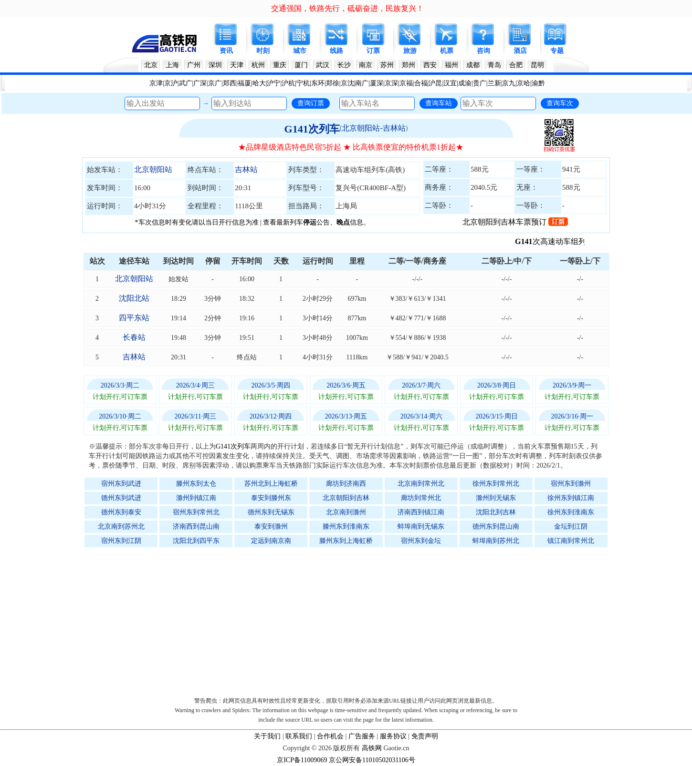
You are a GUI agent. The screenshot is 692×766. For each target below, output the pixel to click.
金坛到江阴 (570, 526)
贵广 (479, 83)
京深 (391, 83)
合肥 (516, 65)
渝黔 (538, 83)
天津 (236, 65)
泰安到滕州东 (271, 497)
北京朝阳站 (153, 169)
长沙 (344, 65)
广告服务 (361, 736)
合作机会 (330, 736)
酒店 (520, 50)
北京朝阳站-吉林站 (373, 128)
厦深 (376, 83)
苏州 (387, 65)
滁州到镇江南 (196, 497)
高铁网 (372, 748)
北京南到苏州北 (121, 526)
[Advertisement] (350, 619)
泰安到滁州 (271, 526)
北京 (150, 65)
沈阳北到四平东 (196, 540)
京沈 (347, 83)
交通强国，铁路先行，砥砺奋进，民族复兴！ (347, 8)
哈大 (259, 83)
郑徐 (332, 83)
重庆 (279, 65)
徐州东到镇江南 (570, 497)
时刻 (263, 50)
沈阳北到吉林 (496, 512)
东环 (318, 83)
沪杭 (288, 83)
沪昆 (435, 83)
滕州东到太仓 (196, 483)
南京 (365, 65)
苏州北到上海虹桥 (271, 483)
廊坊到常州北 (421, 497)
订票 (373, 50)
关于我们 (267, 736)
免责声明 (424, 736)
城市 (299, 50)
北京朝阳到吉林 (346, 497)
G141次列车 (312, 129)
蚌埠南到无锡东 (421, 526)
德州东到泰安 (121, 512)
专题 (557, 50)
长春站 (134, 337)
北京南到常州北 (421, 483)
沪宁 (273, 83)
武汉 (322, 65)
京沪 (171, 83)
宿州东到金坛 (421, 540)
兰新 (494, 83)
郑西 (229, 83)
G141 (538, 241)
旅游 (410, 50)
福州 (451, 65)
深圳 (215, 65)
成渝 (465, 83)
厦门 (301, 65)
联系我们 (298, 736)
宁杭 (303, 83)
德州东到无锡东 (271, 512)
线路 (336, 50)
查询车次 (559, 103)
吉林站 (246, 169)
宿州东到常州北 (196, 512)
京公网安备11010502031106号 (372, 760)
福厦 (244, 83)
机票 (446, 50)
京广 (214, 83)
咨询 (483, 50)
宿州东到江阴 (121, 540)
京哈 (523, 83)
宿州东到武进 (121, 483)
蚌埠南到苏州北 (495, 540)
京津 (156, 83)
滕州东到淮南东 (346, 526)
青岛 (494, 65)
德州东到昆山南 (495, 526)
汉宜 (450, 83)
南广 (361, 83)
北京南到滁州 (346, 512)
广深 (200, 83)
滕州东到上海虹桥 (346, 540)
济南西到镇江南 (421, 512)
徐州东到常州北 (495, 483)
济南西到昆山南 (196, 526)
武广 (185, 83)
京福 (406, 83)
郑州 (408, 65)
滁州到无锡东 (496, 497)
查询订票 (310, 103)
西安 (430, 65)
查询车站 (438, 103)
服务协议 (393, 736)
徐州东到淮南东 (570, 512)
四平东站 (134, 318)
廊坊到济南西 (346, 483)
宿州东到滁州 (571, 483)
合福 (421, 83)
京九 (508, 83)
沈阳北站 (134, 298)
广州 (193, 65)
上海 (172, 65)
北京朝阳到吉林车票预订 (515, 222)
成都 (473, 65)
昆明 (537, 65)
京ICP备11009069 (302, 760)
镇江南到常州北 (570, 540)
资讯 (226, 50)
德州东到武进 (121, 497)
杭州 (258, 65)
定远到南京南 (271, 540)
